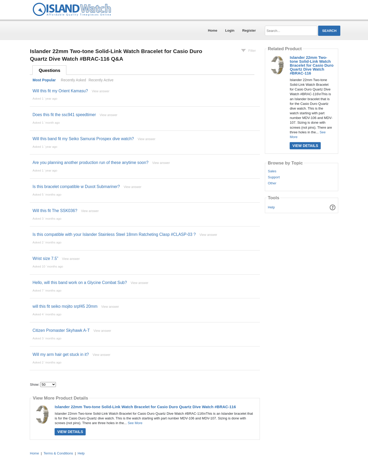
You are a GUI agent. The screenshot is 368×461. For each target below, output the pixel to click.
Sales (272, 171)
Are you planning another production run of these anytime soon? (90, 162)
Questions (49, 70)
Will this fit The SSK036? (54, 210)
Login (229, 30)
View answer (100, 91)
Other (272, 183)
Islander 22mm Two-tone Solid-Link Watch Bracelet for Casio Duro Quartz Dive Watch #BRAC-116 (145, 407)
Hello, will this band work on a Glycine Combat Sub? (79, 282)
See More (135, 423)
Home (212, 30)
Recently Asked (73, 80)
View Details (70, 432)
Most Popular (44, 80)
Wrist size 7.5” (45, 258)
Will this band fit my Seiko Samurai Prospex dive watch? (83, 138)
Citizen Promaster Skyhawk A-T (61, 330)
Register (249, 30)
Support (274, 177)
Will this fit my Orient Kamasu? (60, 91)
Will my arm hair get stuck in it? (60, 354)
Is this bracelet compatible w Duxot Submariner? (76, 186)
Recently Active (101, 80)
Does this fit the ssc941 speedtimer (64, 114)
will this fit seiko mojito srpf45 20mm (64, 306)
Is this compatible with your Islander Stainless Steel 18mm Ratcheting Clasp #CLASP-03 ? (114, 234)
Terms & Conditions (58, 453)
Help (271, 207)
